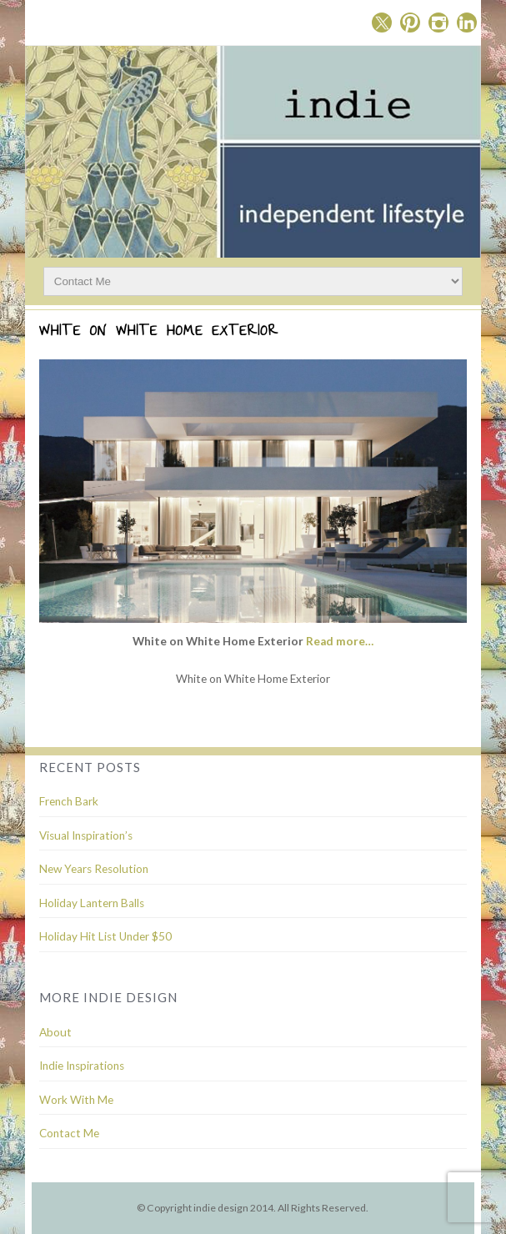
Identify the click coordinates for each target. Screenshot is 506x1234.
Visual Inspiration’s (86, 835)
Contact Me (69, 1133)
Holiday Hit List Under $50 (105, 936)
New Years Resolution (93, 868)
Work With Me (76, 1099)
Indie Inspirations (81, 1065)
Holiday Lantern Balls (91, 903)
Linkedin (467, 23)
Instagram (438, 23)
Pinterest (410, 23)
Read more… (339, 641)
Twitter (382, 23)
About (55, 1032)
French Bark (68, 801)
